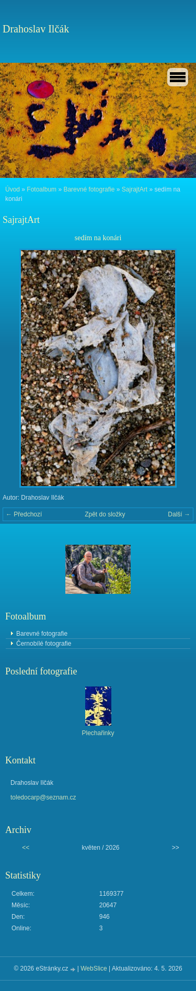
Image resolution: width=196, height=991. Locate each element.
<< (25, 847)
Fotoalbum (41, 189)
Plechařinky (98, 733)
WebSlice (93, 968)
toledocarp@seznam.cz (43, 797)
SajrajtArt (134, 189)
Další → (179, 514)
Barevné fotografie (88, 189)
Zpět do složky (105, 514)
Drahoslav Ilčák (36, 29)
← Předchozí (24, 514)
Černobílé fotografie (43, 643)
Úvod (12, 189)
